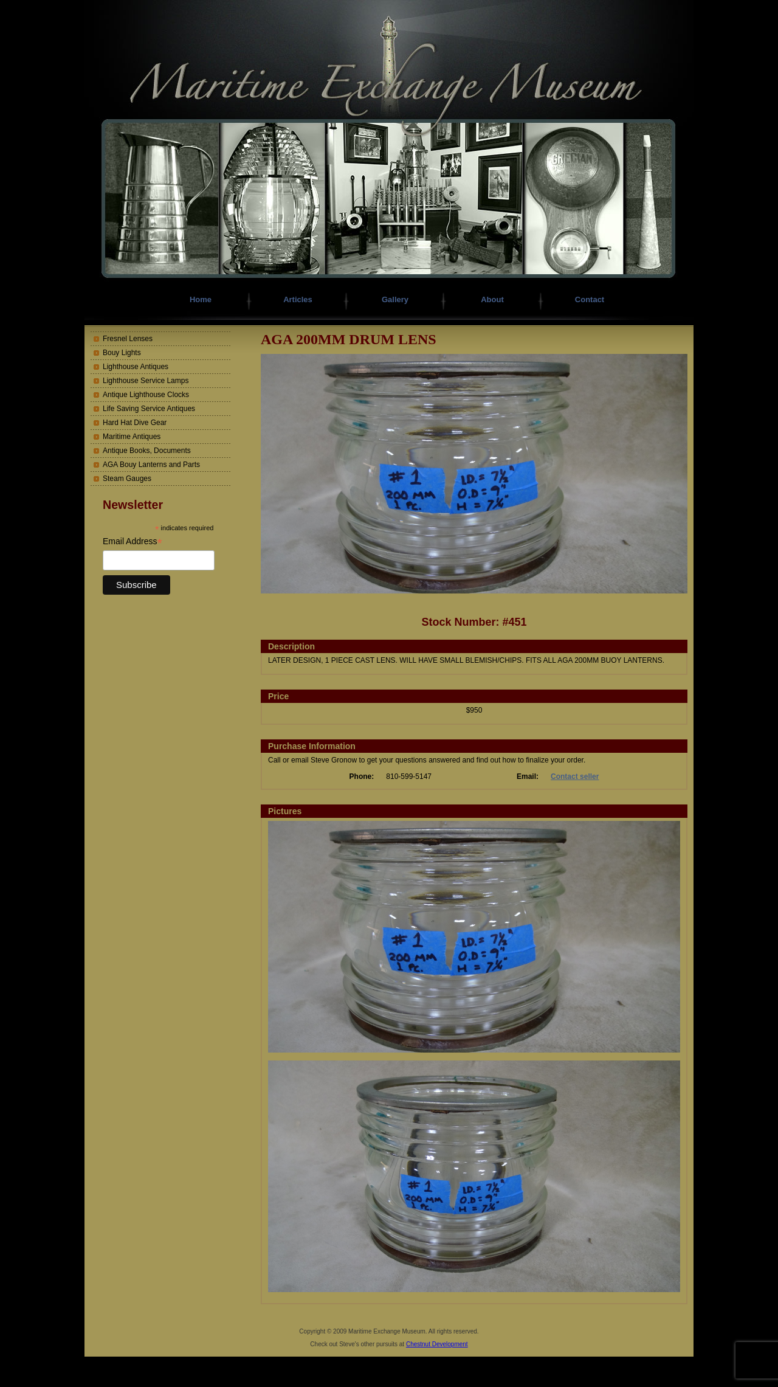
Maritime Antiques (131, 436)
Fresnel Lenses (128, 338)
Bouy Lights (122, 352)
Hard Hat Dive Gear (135, 422)
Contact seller (575, 776)
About (492, 299)
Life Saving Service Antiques (149, 408)
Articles (297, 299)
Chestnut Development (437, 1344)
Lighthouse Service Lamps (145, 380)
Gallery (395, 299)
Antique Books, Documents (147, 450)
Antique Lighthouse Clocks (146, 394)
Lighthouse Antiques (135, 366)
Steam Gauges (127, 478)
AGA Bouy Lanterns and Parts (151, 464)
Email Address (132, 541)
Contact (589, 299)
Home (201, 299)
